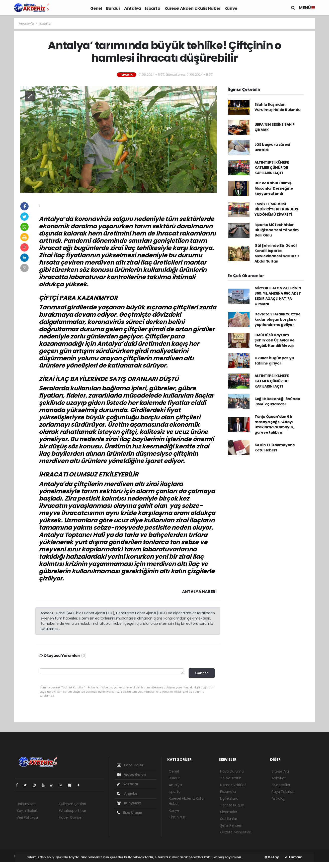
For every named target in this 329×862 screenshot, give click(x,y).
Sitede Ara (280, 771)
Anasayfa (27, 23)
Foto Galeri (130, 765)
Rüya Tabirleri (283, 791)
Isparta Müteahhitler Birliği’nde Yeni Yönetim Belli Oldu (277, 230)
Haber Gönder (71, 817)
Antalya (132, 8)
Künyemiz (129, 803)
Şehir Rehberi (231, 825)
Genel (96, 8)
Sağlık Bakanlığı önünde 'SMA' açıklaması (277, 401)
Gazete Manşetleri (235, 832)
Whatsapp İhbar (72, 810)
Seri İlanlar (228, 818)
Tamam (293, 857)
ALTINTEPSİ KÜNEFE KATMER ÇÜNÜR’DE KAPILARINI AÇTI (272, 167)
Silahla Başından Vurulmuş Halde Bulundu (278, 107)
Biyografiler (281, 784)
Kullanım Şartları (72, 803)
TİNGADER (177, 817)
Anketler (278, 778)
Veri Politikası (27, 817)
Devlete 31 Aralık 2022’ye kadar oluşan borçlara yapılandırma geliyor (278, 319)
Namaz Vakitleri (233, 784)
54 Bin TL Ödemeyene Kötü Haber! (275, 447)
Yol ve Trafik (230, 778)
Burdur (113, 8)
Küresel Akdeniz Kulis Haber (192, 8)
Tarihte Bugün (232, 805)
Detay (272, 857)
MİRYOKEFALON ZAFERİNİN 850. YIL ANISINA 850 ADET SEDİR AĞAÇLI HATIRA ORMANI (278, 296)
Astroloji (278, 798)
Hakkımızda (26, 803)
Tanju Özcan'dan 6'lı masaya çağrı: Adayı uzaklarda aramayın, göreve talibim (274, 424)
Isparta (152, 8)
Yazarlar (127, 784)
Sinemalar (228, 811)
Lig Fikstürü (229, 798)
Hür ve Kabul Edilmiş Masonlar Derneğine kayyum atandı (274, 188)
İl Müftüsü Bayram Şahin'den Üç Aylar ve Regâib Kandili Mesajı (275, 340)
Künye (230, 8)
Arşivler (127, 793)
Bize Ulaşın (129, 812)
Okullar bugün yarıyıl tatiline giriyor (274, 360)
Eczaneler (228, 791)
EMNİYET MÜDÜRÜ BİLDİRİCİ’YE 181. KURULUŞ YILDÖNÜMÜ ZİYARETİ (276, 209)
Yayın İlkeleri (27, 810)
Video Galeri (131, 774)
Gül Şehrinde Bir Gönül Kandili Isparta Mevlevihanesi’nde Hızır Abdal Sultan (277, 253)
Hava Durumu (232, 771)
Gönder (201, 673)
